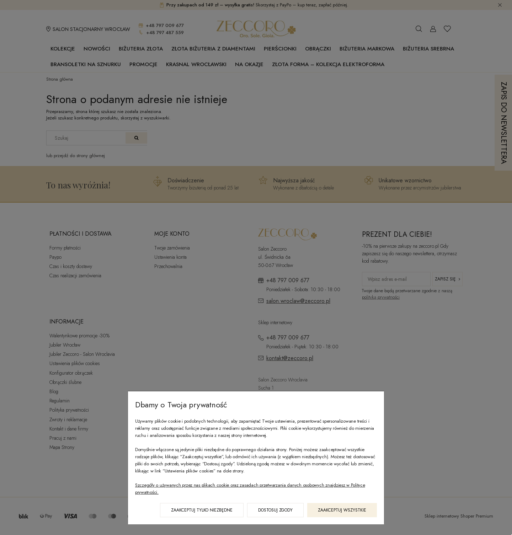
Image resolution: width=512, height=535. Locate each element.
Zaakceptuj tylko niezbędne (202, 510)
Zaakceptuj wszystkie (342, 510)
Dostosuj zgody (275, 510)
